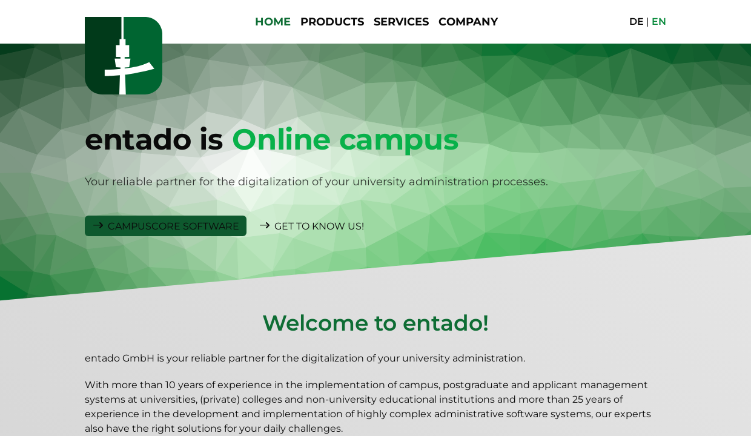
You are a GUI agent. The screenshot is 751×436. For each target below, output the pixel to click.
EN (659, 21)
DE (636, 21)
